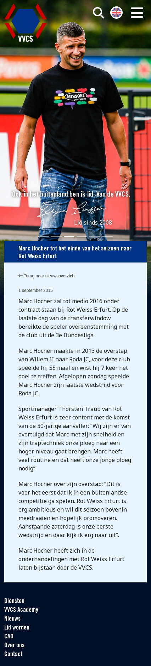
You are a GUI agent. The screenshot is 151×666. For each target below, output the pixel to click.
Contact (13, 654)
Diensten (14, 601)
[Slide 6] (107, 236)
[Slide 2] (56, 236)
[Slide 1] (43, 236)
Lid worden (16, 628)
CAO (8, 636)
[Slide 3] (69, 236)
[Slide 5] (94, 236)
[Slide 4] (82, 236)
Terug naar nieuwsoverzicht (47, 275)
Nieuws (12, 619)
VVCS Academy (21, 610)
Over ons (14, 645)
